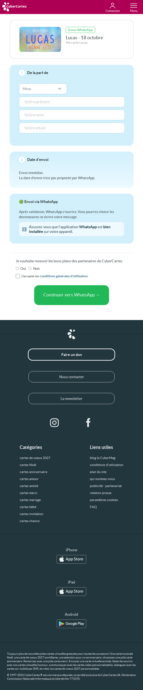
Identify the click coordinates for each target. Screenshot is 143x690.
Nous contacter (71, 377)
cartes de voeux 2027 (35, 458)
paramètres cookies (104, 500)
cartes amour (29, 479)
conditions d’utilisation (106, 465)
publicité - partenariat (106, 486)
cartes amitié (29, 486)
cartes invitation (31, 514)
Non (36, 268)
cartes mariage (30, 500)
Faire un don (71, 354)
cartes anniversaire (33, 472)
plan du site (98, 472)
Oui (23, 268)
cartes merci (28, 493)
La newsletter (71, 398)
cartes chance (30, 521)
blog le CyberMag (102, 458)
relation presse (100, 493)
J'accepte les (54, 276)
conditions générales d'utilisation (64, 276)
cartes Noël (28, 465)
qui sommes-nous (102, 479)
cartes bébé (28, 507)
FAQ (93, 507)
